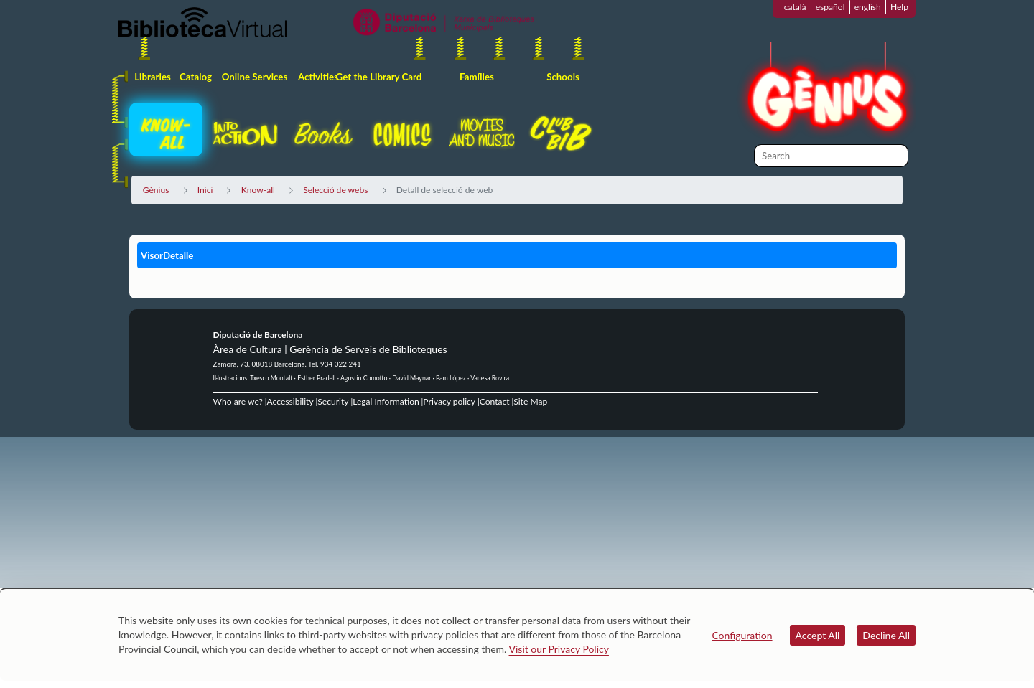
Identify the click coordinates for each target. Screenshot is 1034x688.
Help (899, 6)
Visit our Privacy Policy (559, 649)
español (830, 6)
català (795, 6)
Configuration (742, 635)
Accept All (818, 635)
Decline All (886, 635)
